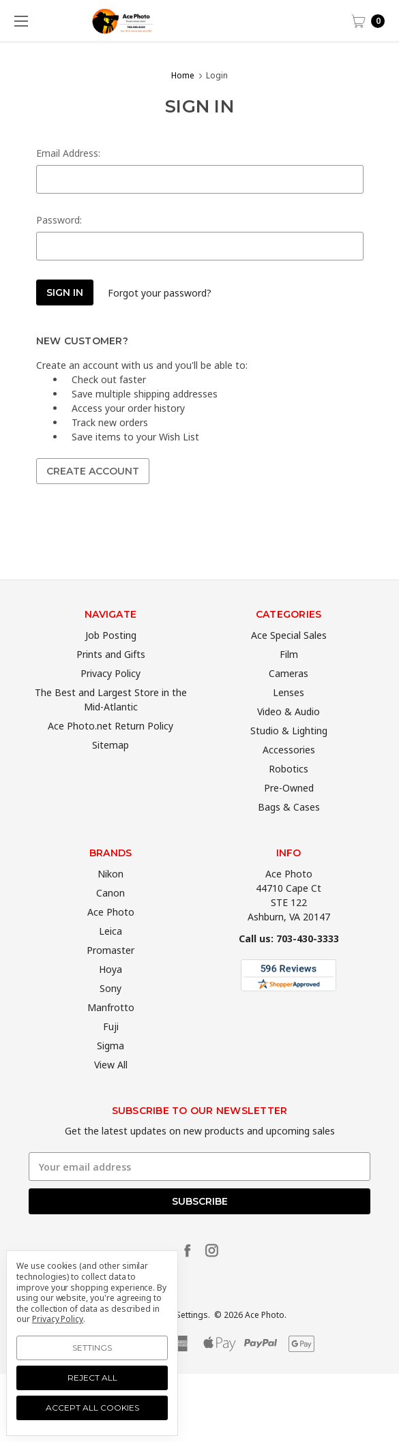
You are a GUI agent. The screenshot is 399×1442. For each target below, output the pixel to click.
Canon (110, 915)
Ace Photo (110, 934)
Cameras (288, 695)
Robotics (288, 791)
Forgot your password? (159, 292)
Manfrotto (110, 1029)
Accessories (289, 772)
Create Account (92, 471)
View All (111, 1087)
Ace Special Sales (289, 657)
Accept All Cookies (92, 1407)
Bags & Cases (289, 829)
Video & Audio (288, 733)
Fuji (111, 1048)
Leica (110, 953)
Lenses (288, 714)
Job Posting (110, 657)
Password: (59, 219)
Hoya (110, 991)
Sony (110, 1010)
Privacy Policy (110, 695)
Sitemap (110, 767)
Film (289, 676)
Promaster (110, 972)
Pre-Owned (289, 810)
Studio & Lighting (288, 753)
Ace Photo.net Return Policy (110, 748)
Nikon (110, 896)
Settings (92, 1347)
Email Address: (68, 153)
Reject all (92, 1377)
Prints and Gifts (110, 676)
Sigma (110, 1068)
